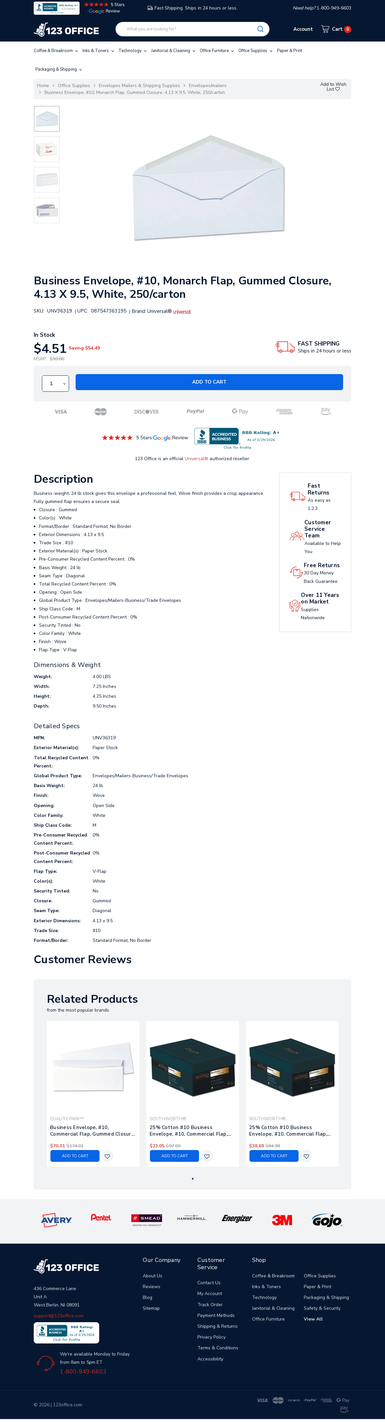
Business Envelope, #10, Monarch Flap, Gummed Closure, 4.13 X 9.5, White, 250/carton (135, 92)
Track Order (210, 1305)
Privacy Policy (211, 1337)
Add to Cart (209, 382)
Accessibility (210, 1359)
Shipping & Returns (217, 1326)
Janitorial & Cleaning (173, 51)
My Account (209, 1293)
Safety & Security (322, 1308)
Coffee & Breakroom (56, 51)
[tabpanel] (93, 1094)
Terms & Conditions (217, 1348)
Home (43, 85)
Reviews (151, 1287)
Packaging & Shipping (59, 69)
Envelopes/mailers (208, 85)
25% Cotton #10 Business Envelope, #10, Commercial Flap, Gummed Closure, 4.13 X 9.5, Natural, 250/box (288, 1130)
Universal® (196, 459)
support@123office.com (58, 1316)
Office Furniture (217, 51)
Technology (133, 51)
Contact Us (209, 1283)
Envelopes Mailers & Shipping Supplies (139, 85)
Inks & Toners (98, 51)
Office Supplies (256, 51)
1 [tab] (192, 1178)
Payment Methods (216, 1315)
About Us (152, 1276)
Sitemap (151, 1308)
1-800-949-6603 (83, 1372)
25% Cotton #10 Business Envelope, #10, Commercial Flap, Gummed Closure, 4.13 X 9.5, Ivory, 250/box (191, 1130)
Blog (147, 1297)
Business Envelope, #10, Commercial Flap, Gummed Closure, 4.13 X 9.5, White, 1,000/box (92, 1130)
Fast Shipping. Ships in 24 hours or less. (192, 8)
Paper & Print (289, 51)
